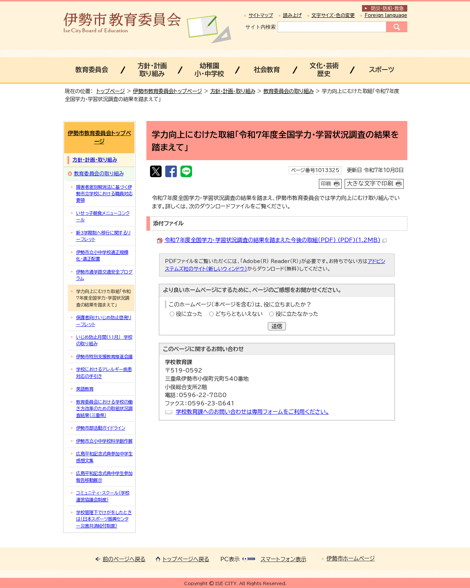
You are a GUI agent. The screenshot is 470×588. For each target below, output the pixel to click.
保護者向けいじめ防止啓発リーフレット (104, 320)
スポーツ (381, 69)
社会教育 (267, 69)
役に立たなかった (297, 314)
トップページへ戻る (186, 559)
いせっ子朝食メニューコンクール (103, 216)
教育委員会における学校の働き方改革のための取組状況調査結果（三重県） (104, 408)
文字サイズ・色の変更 (333, 15)
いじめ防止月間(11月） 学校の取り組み (104, 340)
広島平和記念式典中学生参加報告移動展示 (104, 476)
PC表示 (230, 559)
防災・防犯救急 (387, 8)
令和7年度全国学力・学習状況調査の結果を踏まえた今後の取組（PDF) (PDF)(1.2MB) (276, 240)
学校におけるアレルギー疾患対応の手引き (104, 372)
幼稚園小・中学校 (209, 69)
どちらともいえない (239, 314)
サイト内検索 (260, 27)
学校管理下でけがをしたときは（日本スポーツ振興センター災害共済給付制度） (104, 519)
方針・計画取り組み (152, 69)
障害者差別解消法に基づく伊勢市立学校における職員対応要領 (104, 194)
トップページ (110, 91)
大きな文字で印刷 (370, 183)
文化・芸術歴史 (324, 69)
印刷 (326, 183)
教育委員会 (91, 69)
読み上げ (292, 15)
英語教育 (84, 389)
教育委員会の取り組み (288, 91)
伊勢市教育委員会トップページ (167, 91)
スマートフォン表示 (283, 559)
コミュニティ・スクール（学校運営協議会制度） (102, 496)
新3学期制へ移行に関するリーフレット (103, 235)
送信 (276, 326)
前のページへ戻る (124, 559)
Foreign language (386, 15)
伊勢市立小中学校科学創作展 (104, 441)
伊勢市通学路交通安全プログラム (104, 275)
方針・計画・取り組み (232, 91)
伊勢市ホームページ (350, 558)
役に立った (189, 314)
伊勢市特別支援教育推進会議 (104, 356)
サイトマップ (261, 15)
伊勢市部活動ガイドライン (100, 428)
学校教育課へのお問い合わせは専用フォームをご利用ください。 (252, 411)
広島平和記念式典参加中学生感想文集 (104, 456)
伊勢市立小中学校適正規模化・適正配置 (102, 255)
